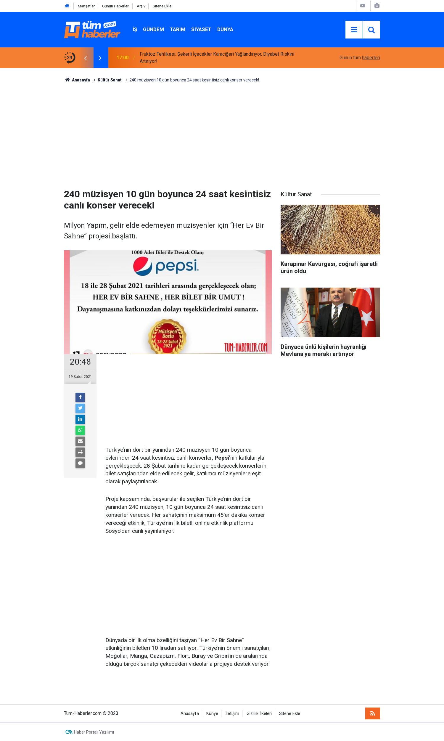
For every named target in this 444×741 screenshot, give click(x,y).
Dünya (225, 29)
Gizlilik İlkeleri (259, 713)
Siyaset (201, 29)
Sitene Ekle (162, 6)
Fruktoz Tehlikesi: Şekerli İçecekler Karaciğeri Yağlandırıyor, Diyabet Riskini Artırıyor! (217, 57)
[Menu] (354, 30)
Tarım (177, 29)
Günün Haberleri (115, 6)
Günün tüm (360, 57)
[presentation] (85, 57)
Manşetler (86, 6)
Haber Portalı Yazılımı (94, 732)
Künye (212, 713)
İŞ (135, 29)
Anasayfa (190, 713)
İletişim (232, 713)
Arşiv (141, 6)
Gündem (153, 29)
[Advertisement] (222, 133)
